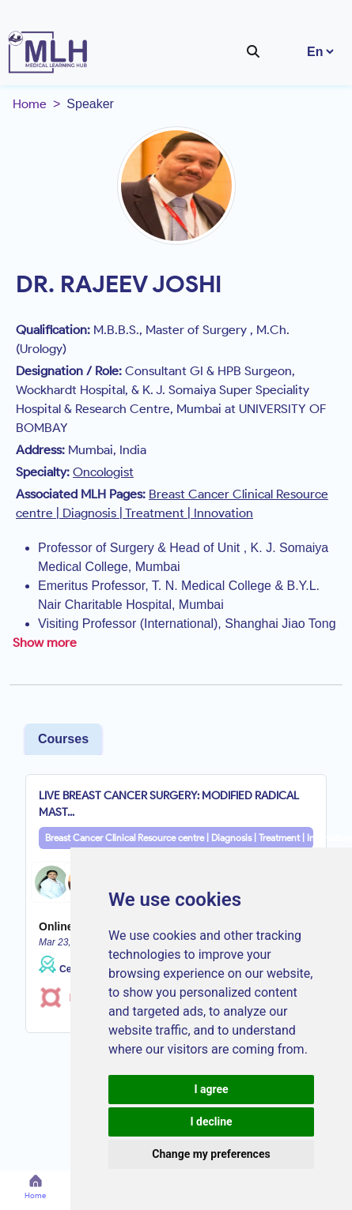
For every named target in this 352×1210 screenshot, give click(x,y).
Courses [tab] (63, 739)
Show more (45, 642)
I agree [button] (211, 1089)
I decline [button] (211, 1121)
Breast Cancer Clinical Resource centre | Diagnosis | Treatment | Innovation (179, 838)
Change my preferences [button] (211, 1154)
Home (30, 103)
